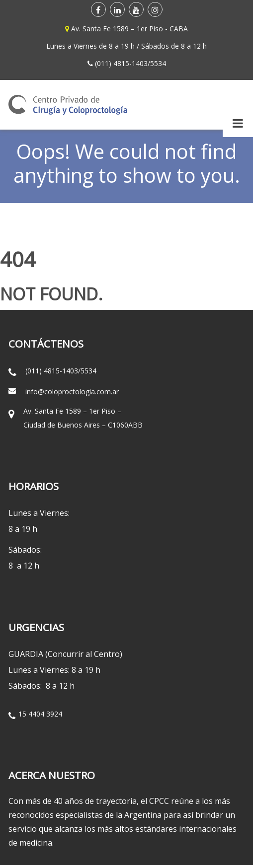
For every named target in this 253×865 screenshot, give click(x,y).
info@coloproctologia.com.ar (72, 391)
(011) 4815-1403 (121, 63)
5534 (158, 63)
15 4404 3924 (40, 714)
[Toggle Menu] (238, 123)
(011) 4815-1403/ (53, 370)
